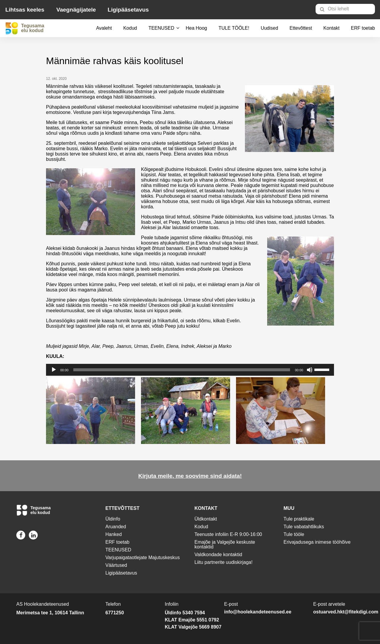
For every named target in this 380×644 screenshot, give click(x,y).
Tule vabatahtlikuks (304, 526)
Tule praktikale (299, 518)
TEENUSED (161, 28)
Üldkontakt (205, 518)
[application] (190, 370)
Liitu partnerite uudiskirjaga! (223, 562)
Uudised (269, 28)
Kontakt (331, 28)
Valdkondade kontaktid (218, 554)
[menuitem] (348, 9)
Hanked (113, 534)
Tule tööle (294, 534)
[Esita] (54, 370)
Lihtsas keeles (24, 10)
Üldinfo (112, 518)
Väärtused (116, 565)
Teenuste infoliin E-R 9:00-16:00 (228, 534)
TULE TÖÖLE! (233, 28)
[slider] (181, 369)
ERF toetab (363, 28)
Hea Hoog (196, 28)
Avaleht (104, 28)
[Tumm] (310, 370)
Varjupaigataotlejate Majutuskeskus (142, 557)
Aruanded (115, 526)
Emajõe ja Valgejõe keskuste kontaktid (224, 544)
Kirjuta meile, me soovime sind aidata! (190, 476)
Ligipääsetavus (128, 10)
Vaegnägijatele (76, 10)
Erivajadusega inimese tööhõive (317, 542)
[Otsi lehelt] (345, 9)
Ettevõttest (300, 28)
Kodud (130, 28)
